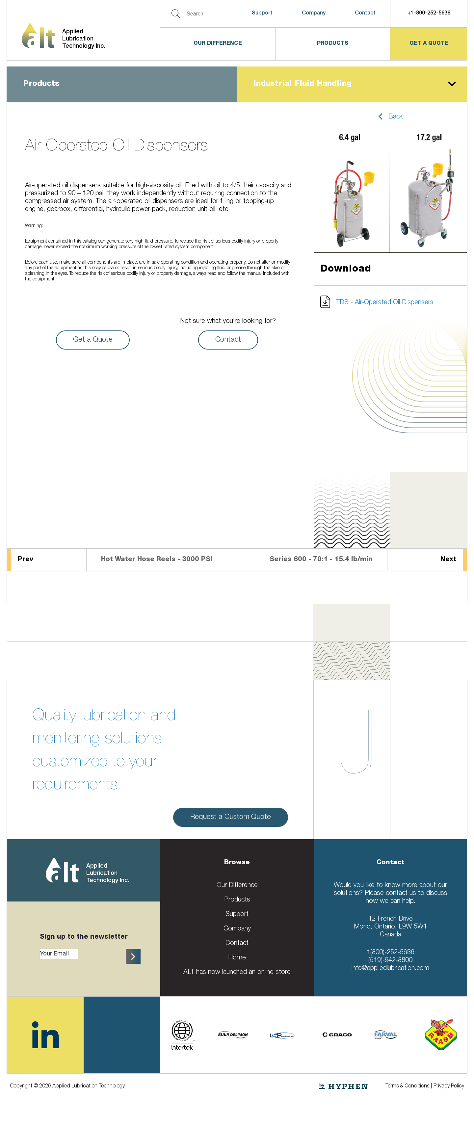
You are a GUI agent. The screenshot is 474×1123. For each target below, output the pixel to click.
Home (237, 958)
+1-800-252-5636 (429, 13)
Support (262, 13)
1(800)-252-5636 (390, 953)
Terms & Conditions (407, 1086)
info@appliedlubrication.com (390, 968)
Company (314, 13)
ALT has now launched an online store (237, 972)
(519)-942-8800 (390, 960)
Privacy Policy (449, 1086)
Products (332, 43)
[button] (390, 116)
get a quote (428, 43)
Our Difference (218, 43)
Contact (365, 13)
